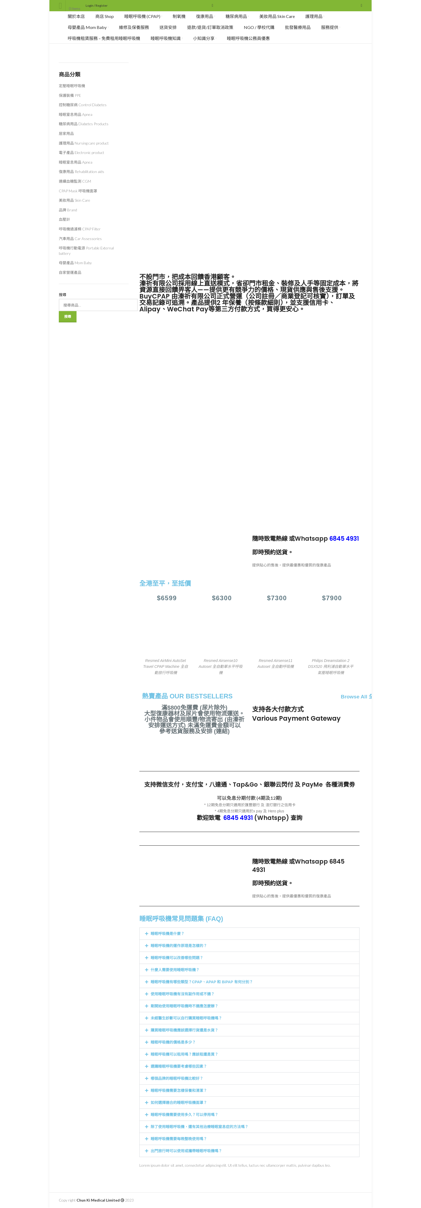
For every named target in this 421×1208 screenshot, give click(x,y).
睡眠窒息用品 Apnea (75, 114)
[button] (249, 934)
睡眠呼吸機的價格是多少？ (173, 1042)
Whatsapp (327, 539)
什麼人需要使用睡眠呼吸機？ (175, 970)
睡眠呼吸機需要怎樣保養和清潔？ (179, 1090)
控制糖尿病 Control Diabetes (83, 104)
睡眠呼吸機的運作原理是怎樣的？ (179, 946)
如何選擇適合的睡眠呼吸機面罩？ (179, 1102)
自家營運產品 (70, 272)
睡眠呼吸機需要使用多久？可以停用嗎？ (184, 1115)
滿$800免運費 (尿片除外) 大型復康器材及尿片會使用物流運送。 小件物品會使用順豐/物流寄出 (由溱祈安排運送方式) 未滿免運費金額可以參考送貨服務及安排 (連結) (194, 719)
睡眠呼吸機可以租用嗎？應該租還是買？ (184, 1054)
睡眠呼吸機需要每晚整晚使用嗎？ (179, 1139)
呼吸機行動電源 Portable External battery (86, 251)
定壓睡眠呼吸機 (72, 85)
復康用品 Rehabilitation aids (81, 171)
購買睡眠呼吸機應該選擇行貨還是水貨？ (184, 1030)
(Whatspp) (256, 818)
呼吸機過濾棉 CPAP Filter (80, 229)
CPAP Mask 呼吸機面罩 (78, 191)
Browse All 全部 (360, 696)
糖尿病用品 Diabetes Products (83, 123)
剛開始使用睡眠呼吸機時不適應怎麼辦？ (184, 1006)
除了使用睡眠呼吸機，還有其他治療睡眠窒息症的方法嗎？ (199, 1127)
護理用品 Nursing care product (84, 143)
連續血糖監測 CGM (75, 181)
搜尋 (62, 294)
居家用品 (66, 133)
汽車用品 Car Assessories (80, 238)
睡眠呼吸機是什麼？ (167, 933)
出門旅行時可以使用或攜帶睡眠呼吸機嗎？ (186, 1151)
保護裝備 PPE (70, 95)
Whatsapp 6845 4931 (298, 865)
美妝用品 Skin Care (74, 200)
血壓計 (64, 219)
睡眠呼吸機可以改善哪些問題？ (177, 958)
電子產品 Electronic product (81, 152)
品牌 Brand (68, 210)
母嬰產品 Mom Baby (75, 262)
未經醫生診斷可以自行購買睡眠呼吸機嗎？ (186, 1018)
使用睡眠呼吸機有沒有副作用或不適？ (183, 994)
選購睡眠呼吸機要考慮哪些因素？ (179, 1066)
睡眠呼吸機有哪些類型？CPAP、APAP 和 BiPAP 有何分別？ (202, 982)
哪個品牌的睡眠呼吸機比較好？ (177, 1078)
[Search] (210, 5)
